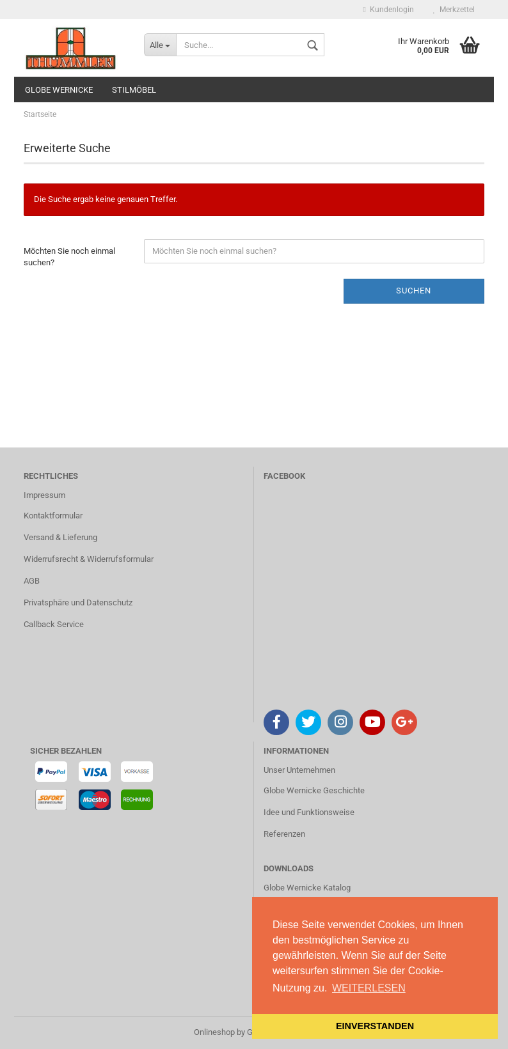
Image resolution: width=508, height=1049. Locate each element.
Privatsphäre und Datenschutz (78, 602)
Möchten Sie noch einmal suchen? (69, 257)
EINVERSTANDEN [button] (375, 1026)
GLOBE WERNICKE (59, 90)
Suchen (413, 290)
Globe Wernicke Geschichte (314, 790)
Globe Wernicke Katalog (307, 887)
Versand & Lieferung (60, 537)
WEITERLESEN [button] (369, 988)
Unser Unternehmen (299, 770)
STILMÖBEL (134, 90)
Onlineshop (214, 1032)
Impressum (44, 495)
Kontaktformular (53, 515)
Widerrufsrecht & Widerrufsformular (89, 559)
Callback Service (54, 624)
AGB (32, 581)
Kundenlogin (388, 9)
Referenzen (284, 834)
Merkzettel (454, 9)
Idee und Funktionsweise (309, 812)
